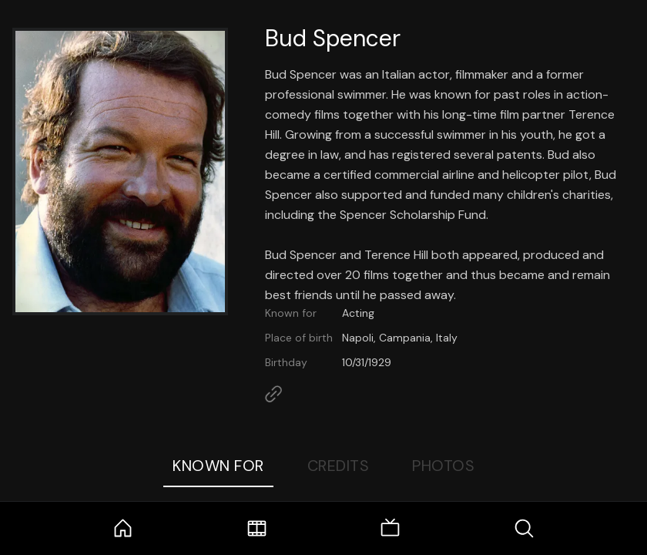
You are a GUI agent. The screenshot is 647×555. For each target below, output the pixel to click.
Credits (338, 466)
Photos (443, 466)
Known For (218, 466)
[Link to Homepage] (273, 394)
